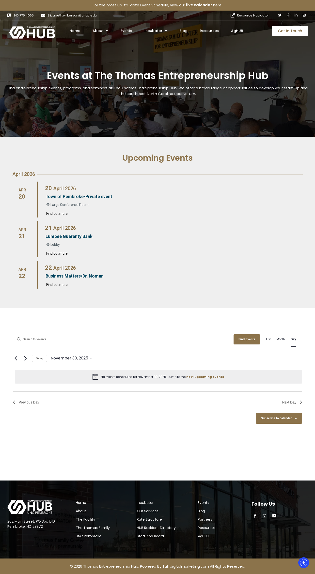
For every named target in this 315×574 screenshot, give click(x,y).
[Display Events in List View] (268, 339)
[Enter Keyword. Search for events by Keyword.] (123, 339)
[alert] (158, 377)
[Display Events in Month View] (281, 339)
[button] (107, 30)
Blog (183, 30)
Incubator (155, 30)
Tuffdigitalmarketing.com (185, 566)
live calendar (199, 5)
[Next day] (25, 358)
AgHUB (237, 30)
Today (39, 358)
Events (126, 30)
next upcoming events (205, 377)
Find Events (246, 339)
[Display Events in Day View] (293, 339)
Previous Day (26, 402)
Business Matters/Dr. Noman (75, 276)
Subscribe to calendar (276, 418)
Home (75, 30)
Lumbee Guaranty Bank (69, 236)
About (100, 30)
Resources (209, 30)
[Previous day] (16, 358)
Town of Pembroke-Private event (79, 196)
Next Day (292, 402)
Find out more (57, 214)
